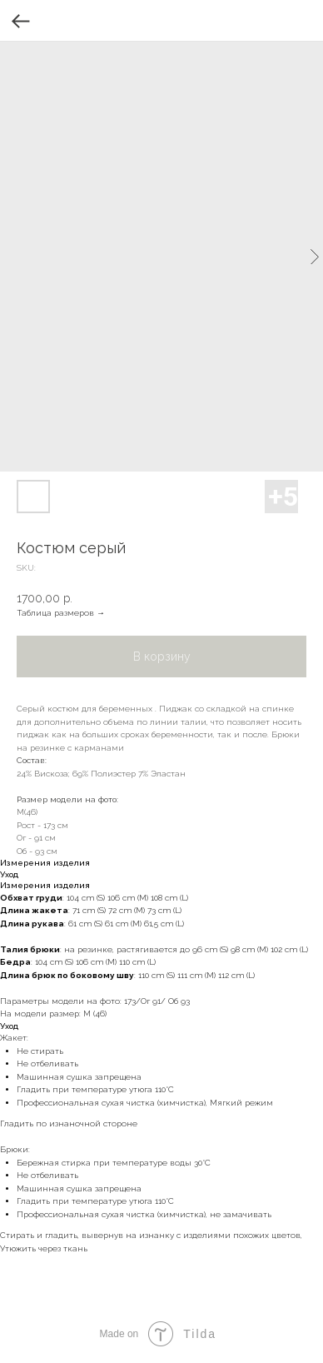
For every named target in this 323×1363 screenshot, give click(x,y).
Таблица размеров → (61, 612)
